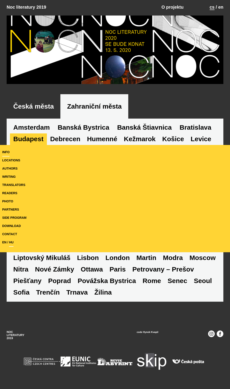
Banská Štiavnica (144, 127)
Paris (117, 269)
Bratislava (195, 127)
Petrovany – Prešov (163, 269)
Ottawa (92, 269)
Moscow (203, 257)
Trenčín (48, 292)
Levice (201, 139)
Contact (9, 234)
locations (11, 160)
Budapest (28, 139)
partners (10, 209)
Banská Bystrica (83, 127)
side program (14, 217)
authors (9, 168)
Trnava (77, 292)
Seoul (203, 280)
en (220, 7)
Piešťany (27, 280)
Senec (177, 280)
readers (9, 193)
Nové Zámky (54, 269)
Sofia (21, 292)
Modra (173, 257)
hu (11, 242)
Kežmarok (139, 139)
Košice (173, 139)
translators (13, 185)
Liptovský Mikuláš (41, 257)
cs (212, 7)
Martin (146, 257)
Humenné (102, 139)
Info (6, 152)
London (117, 257)
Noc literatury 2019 (26, 7)
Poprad (59, 280)
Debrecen (65, 139)
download (11, 226)
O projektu (172, 7)
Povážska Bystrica (107, 280)
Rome (152, 280)
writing (9, 176)
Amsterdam (31, 127)
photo (7, 201)
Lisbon (88, 257)
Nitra (20, 269)
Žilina (103, 292)
